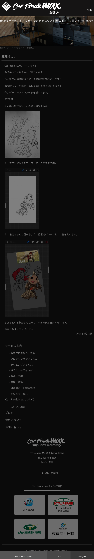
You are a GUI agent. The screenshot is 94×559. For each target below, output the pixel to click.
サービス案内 (17, 20)
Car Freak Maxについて (40, 20)
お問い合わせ (86, 20)
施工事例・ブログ (66, 20)
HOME (4, 20)
